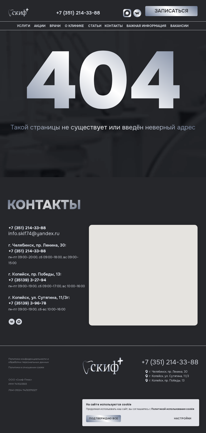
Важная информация (146, 26)
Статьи (94, 26)
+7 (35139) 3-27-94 (27, 280)
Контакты (114, 26)
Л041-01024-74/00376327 (22, 390)
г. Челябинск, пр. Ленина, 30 (168, 371)
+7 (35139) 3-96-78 (27, 303)
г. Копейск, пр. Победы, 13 (166, 380)
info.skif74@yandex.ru (34, 233)
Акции (39, 26)
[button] (171, 11)
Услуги (23, 26)
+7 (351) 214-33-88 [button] (78, 13)
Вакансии (179, 26)
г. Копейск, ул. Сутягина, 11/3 (169, 376)
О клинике (74, 26)
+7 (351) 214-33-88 (27, 227)
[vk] (12, 322)
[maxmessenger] (19, 322)
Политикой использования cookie (172, 409)
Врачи (55, 26)
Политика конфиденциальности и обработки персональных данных (28, 360)
